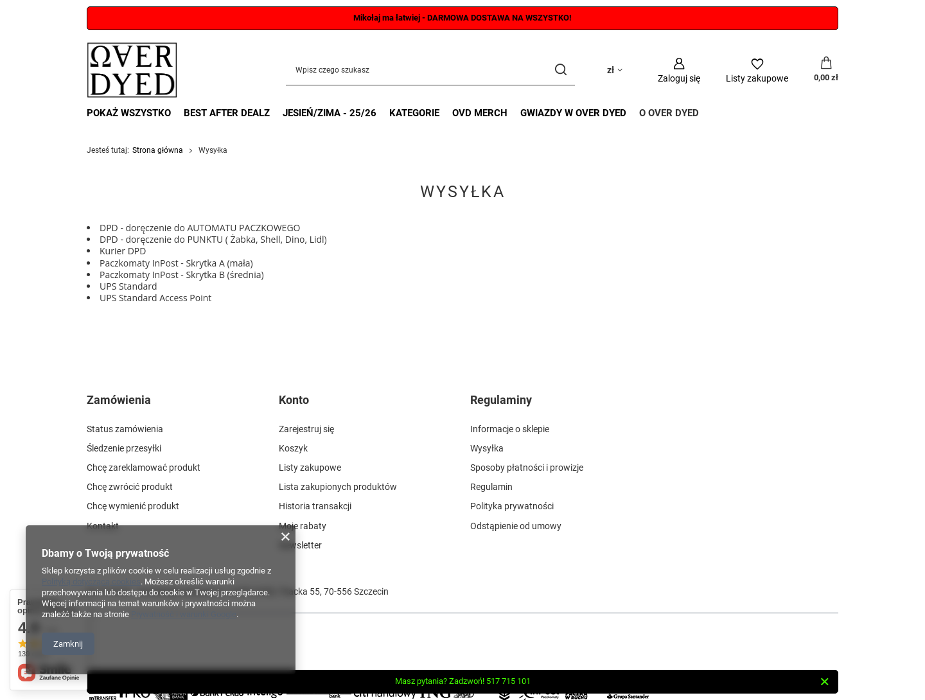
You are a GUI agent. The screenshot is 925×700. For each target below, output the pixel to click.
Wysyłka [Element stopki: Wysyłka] (487, 448)
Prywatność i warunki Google (183, 614)
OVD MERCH (479, 113)
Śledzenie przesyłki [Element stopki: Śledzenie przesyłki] (124, 448)
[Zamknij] (824, 682)
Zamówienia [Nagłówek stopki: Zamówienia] (119, 400)
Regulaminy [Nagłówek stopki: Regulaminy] (501, 400)
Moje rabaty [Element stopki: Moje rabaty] (302, 526)
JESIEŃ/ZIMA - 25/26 (329, 113)
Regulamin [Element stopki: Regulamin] (491, 487)
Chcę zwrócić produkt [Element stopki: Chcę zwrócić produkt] (130, 487)
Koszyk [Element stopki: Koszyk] (293, 448)
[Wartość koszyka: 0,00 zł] (826, 70)
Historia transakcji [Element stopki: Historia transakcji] (315, 506)
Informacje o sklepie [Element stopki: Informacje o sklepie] (509, 429)
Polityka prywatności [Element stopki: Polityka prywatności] (512, 506)
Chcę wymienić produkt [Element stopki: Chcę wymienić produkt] (133, 506)
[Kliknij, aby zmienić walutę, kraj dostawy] (614, 70)
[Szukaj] (560, 70)
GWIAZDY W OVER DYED (573, 113)
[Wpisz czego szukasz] (430, 70)
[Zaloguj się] (679, 70)
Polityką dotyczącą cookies (91, 581)
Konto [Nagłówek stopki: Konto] (294, 400)
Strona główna (157, 150)
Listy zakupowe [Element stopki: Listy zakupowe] (310, 467)
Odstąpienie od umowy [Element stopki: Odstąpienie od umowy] (515, 526)
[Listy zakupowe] (757, 70)
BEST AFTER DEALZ (227, 113)
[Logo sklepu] (132, 70)
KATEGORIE (414, 113)
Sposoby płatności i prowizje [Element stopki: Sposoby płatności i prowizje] (526, 467)
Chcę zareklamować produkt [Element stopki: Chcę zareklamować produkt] (143, 467)
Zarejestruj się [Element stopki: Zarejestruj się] (306, 429)
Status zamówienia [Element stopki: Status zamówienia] (125, 429)
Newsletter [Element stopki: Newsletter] (300, 545)
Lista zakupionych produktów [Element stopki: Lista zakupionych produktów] (338, 487)
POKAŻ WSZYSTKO (129, 113)
